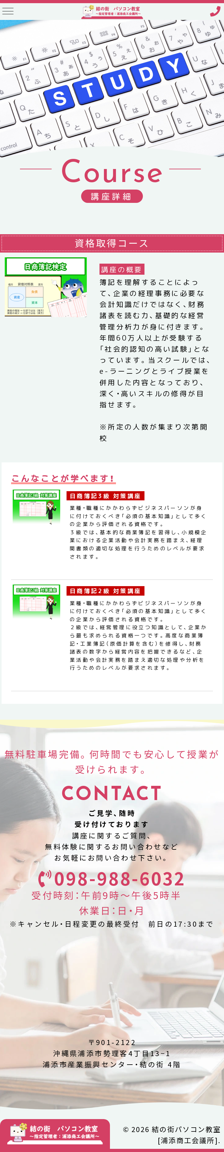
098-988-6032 (120, 878)
